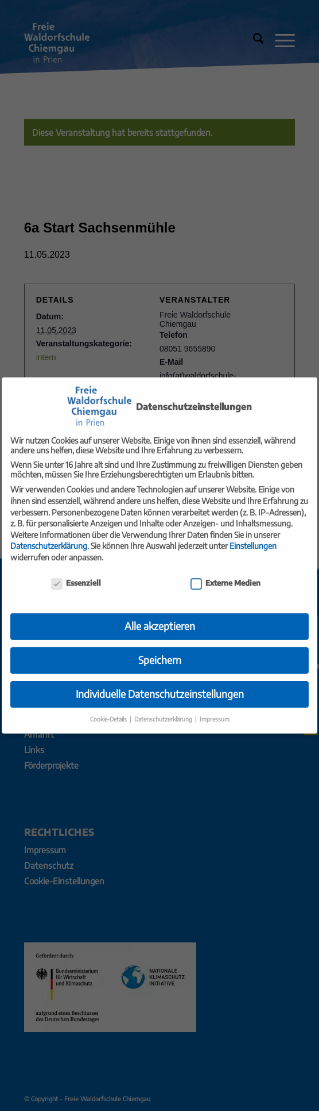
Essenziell (76, 574)
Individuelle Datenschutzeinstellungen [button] (160, 685)
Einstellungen (253, 537)
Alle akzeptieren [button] (160, 617)
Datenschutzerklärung (48, 537)
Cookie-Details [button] (109, 710)
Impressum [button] (214, 710)
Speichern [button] (159, 651)
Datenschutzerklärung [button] (164, 710)
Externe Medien (225, 574)
